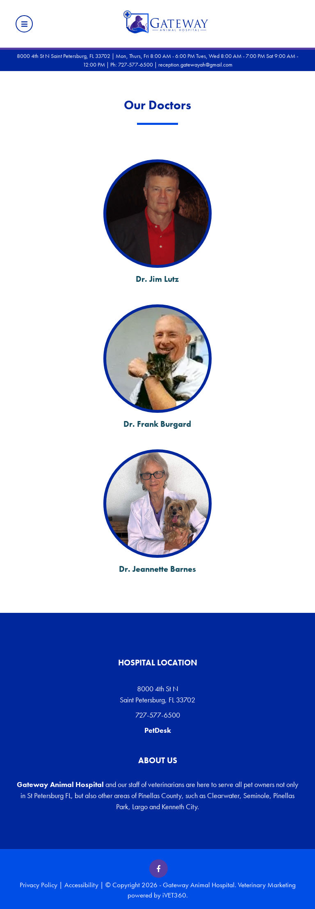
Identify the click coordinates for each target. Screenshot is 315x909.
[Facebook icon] (158, 868)
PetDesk (157, 730)
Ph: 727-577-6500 (131, 64)
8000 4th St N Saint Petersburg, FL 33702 (157, 694)
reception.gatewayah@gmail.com (195, 64)
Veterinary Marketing (267, 884)
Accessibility (81, 884)
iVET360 (174, 895)
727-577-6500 (157, 715)
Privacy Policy (38, 884)
